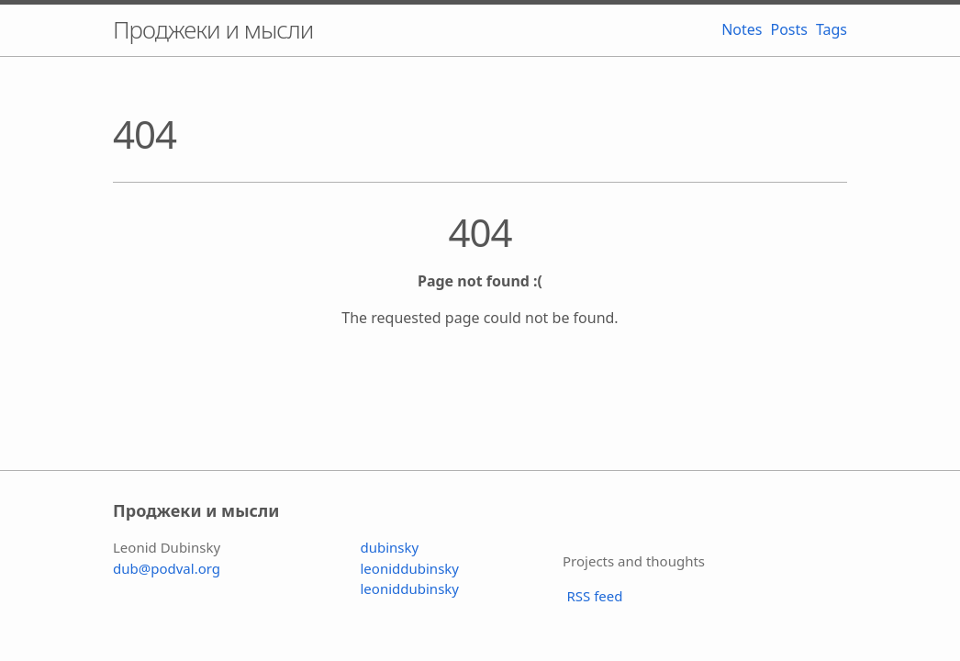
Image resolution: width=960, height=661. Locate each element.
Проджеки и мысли (213, 29)
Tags (829, 29)
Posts (787, 29)
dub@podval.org (166, 568)
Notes (739, 29)
